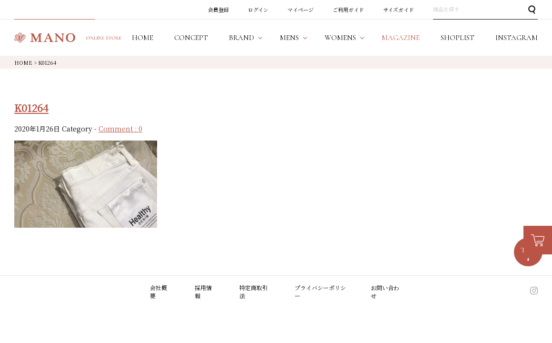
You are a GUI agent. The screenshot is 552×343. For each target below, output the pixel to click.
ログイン (258, 9)
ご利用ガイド (348, 9)
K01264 (31, 108)
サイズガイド (398, 9)
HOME (23, 62)
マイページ (300, 9)
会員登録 (218, 9)
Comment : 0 (120, 128)
